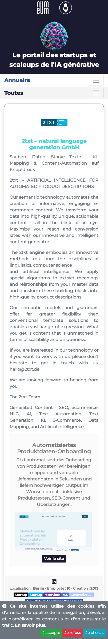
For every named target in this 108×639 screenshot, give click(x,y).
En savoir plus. (30, 625)
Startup (21, 595)
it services (52, 595)
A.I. (65, 595)
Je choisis (94, 632)
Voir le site (54, 558)
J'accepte (51, 632)
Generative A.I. (81, 595)
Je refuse (73, 632)
